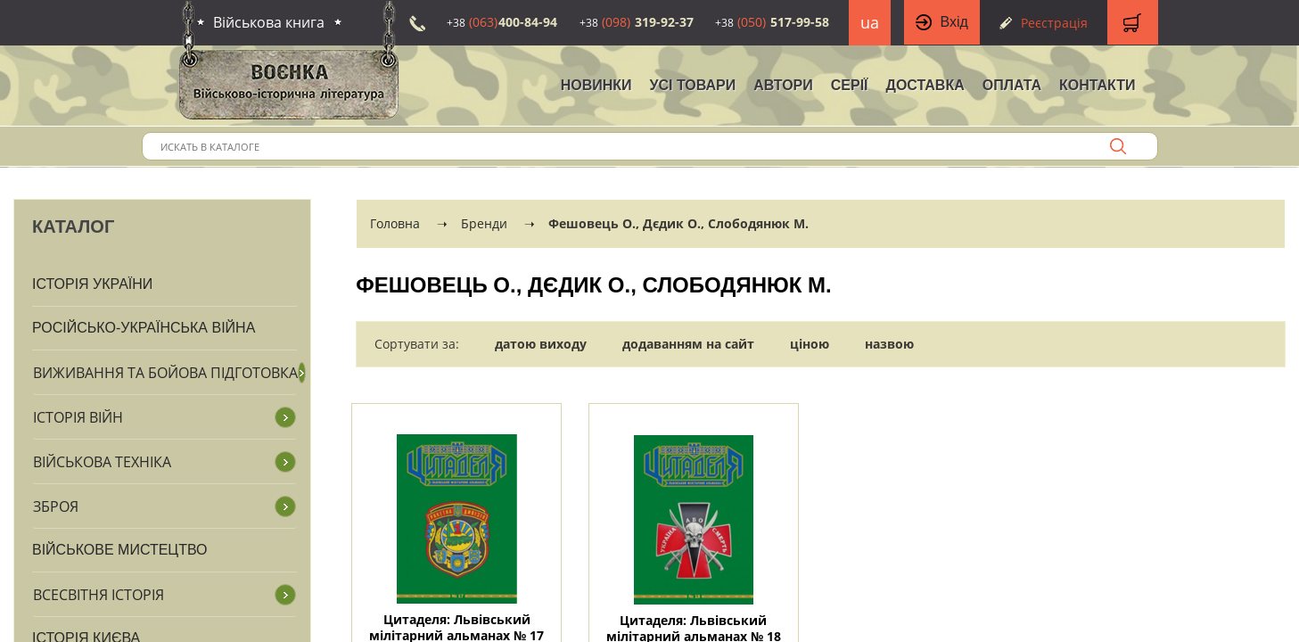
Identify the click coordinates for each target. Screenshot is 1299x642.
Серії (849, 85)
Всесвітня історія (98, 595)
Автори (783, 85)
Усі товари (693, 85)
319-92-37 (637, 21)
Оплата (1011, 85)
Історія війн (78, 417)
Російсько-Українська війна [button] (143, 327)
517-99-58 (772, 21)
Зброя (55, 506)
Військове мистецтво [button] (120, 549)
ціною (809, 343)
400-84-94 (502, 21)
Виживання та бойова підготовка (165, 373)
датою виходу (541, 343)
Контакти (1097, 85)
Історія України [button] (92, 284)
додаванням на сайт (688, 343)
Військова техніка (102, 462)
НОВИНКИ (596, 85)
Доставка (925, 85)
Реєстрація (1054, 22)
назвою (889, 343)
